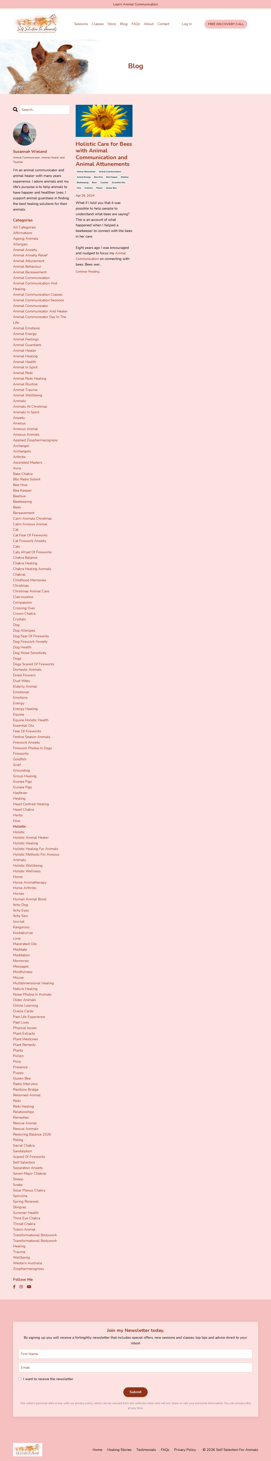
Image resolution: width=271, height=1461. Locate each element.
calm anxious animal (30, 524)
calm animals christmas (32, 518)
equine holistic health (30, 720)
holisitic (89, 189)
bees (94, 183)
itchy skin (20, 916)
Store (111, 24)
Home (97, 1450)
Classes (97, 24)
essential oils (118, 183)
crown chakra (24, 613)
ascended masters (27, 462)
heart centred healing (31, 804)
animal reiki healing (29, 378)
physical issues (25, 1028)
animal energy (84, 178)
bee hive (98, 178)
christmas (21, 585)
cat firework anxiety (29, 541)
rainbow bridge (26, 1089)
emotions (20, 697)
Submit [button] (136, 1392)
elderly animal (25, 686)
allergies (20, 244)
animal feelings (26, 339)
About (148, 24)
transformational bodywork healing (35, 1243)
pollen (18, 1056)
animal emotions (26, 328)
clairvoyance (23, 597)
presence (20, 1067)
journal (19, 921)
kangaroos (21, 927)
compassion (22, 602)
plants (99, 189)
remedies (21, 1117)
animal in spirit (25, 367)
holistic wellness (27, 871)
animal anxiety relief (30, 255)
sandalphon (22, 1151)
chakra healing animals (32, 569)
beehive (125, 178)
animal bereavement (29, 272)
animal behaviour (27, 266)
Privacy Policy (185, 1450)
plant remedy (24, 1044)
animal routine (25, 384)
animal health (24, 361)
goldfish (19, 759)
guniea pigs (22, 787)
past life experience (29, 1016)
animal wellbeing (27, 395)
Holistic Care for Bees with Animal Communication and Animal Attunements (104, 155)
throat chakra (24, 1223)
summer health (26, 1212)
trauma (19, 1251)
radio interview (25, 1084)
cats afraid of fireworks (32, 552)
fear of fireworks (27, 731)
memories (21, 960)
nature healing (25, 988)
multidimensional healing (33, 983)
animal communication (110, 172)
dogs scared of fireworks (33, 664)
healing (19, 798)
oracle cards (23, 1011)
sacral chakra (24, 1145)
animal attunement (86, 172)
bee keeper (112, 178)
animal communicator (30, 305)
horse (18, 876)
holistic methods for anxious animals (36, 857)
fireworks (21, 753)
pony (17, 1061)
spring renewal (26, 1201)
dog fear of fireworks (31, 636)
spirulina (20, 1195)
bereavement (23, 513)
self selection (24, 1162)
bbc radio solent (26, 479)
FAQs (135, 24)
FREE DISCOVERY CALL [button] (226, 24)
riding (18, 1139)
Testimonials (146, 1450)
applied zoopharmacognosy (35, 440)
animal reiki (23, 373)
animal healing (25, 356)
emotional (21, 692)
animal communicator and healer (40, 311)
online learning (25, 1005)
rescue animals (25, 1128)
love (17, 938)
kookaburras (23, 932)
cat (15, 529)
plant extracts (24, 1033)
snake (18, 1184)
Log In (187, 24)
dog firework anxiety (30, 641)
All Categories (24, 227)
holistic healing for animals (35, 848)
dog (16, 625)
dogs (17, 658)
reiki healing (23, 1106)
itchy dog (20, 904)
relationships (23, 1112)
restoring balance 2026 (32, 1134)
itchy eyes (21, 910)
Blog (123, 24)
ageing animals (25, 238)
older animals (24, 1000)
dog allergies (24, 630)
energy (18, 703)
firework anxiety (26, 742)
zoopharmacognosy (28, 1268)
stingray (19, 1207)
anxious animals (26, 434)
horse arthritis (24, 888)
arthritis (19, 457)
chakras (19, 574)
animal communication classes (37, 294)
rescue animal (25, 1123)
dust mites (21, 680)
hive (79, 189)
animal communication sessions (38, 300)
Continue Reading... (88, 273)
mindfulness (22, 972)
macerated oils (25, 944)
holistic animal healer (31, 837)
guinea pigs (22, 781)
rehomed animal (27, 1095)
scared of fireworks (29, 1156)
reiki (17, 1100)
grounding (21, 770)
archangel (21, 445)
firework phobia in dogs (32, 748)
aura (17, 468)
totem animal (24, 1229)
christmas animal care (31, 591)
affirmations (22, 233)
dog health (22, 647)
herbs (18, 815)
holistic (19, 832)
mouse (18, 977)
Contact (163, 24)
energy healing (25, 708)
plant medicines (25, 1039)
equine (18, 714)
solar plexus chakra (29, 1190)
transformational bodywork (35, 1235)
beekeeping (83, 183)
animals (19, 401)
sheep (18, 1179)
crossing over (24, 608)
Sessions (81, 24)
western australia (27, 1263)
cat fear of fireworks (30, 535)
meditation (21, 955)
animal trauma (25, 389)
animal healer (24, 350)
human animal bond (29, 899)
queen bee (111, 189)
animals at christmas (30, 406)
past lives (21, 1022)
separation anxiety (28, 1167)
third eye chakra (26, 1218)
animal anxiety (25, 249)
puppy (18, 1072)
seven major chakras (29, 1173)
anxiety (19, 417)
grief (17, 764)
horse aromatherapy (29, 882)
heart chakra (23, 809)
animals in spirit (26, 412)
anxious (19, 423)
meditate (20, 949)
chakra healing (25, 563)
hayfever (20, 792)
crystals (104, 183)
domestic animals (27, 669)
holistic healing (25, 843)
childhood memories (29, 580)
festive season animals (31, 736)
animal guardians (27, 345)
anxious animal (25, 429)
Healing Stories (119, 1450)
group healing (25, 776)
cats (16, 546)
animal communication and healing (35, 286)
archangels (22, 451)
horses (18, 893)
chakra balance (25, 557)
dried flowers (24, 675)
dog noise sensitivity (29, 652)
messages (21, 966)
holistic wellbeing (28, 865)
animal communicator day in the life (39, 320)
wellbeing (21, 1257)
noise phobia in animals (32, 994)
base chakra (22, 473)
